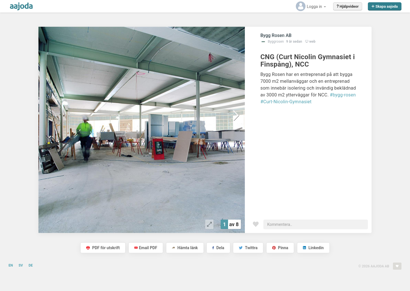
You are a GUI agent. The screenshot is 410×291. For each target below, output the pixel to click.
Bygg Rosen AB (276, 35)
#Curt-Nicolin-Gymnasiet (285, 101)
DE (30, 265)
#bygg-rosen (343, 95)
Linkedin (313, 247)
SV (21, 265)
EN (11, 265)
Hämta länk (185, 247)
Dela (218, 247)
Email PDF (145, 247)
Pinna (280, 247)
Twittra (248, 247)
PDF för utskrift (103, 247)
